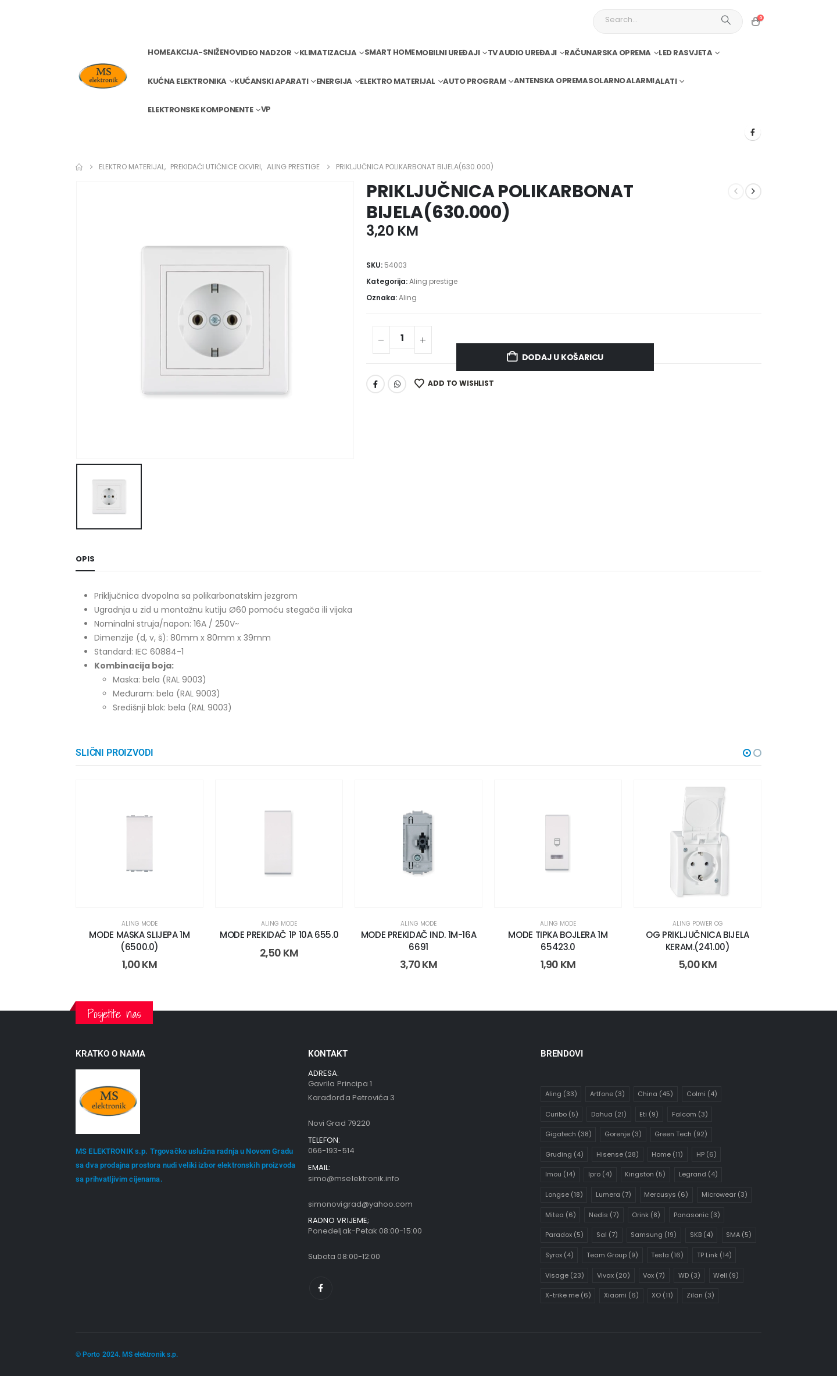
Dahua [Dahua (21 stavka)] (609, 1114)
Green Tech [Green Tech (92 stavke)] (680, 1134)
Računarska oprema (607, 52)
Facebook (375, 384)
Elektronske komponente (200, 109)
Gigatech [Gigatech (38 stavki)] (568, 1134)
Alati (666, 81)
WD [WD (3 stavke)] (689, 1275)
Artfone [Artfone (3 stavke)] (607, 1093)
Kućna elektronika (187, 81)
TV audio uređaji (522, 52)
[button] (747, 753)
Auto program (474, 81)
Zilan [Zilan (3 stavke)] (700, 1295)
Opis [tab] (85, 558)
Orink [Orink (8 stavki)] (646, 1214)
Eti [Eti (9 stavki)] (649, 1114)
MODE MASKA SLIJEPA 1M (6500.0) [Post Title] (139, 940)
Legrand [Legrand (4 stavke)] (698, 1174)
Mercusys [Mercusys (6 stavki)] (666, 1194)
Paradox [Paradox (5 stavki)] (564, 1234)
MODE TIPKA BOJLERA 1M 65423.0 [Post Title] (557, 940)
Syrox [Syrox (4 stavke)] (559, 1255)
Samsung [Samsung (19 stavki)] (654, 1234)
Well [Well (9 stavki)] (726, 1275)
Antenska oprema (551, 80)
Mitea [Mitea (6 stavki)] (560, 1214)
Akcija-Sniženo (202, 52)
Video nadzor (263, 52)
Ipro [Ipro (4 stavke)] (600, 1174)
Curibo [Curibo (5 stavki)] (561, 1114)
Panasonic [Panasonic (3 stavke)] (697, 1214)
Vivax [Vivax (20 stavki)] (613, 1275)
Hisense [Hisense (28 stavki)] (617, 1154)
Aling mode (139, 923)
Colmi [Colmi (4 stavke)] (701, 1093)
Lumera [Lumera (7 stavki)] (613, 1194)
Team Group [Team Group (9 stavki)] (612, 1255)
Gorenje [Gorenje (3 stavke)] (623, 1134)
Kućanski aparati (271, 81)
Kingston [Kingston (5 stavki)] (645, 1174)
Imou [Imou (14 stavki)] (560, 1174)
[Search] (726, 20)
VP (266, 109)
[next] (753, 191)
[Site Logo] (103, 76)
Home (159, 52)
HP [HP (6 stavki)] (706, 1154)
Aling (408, 298)
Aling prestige (433, 281)
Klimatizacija (328, 52)
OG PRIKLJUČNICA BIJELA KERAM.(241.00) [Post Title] (697, 940)
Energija (334, 81)
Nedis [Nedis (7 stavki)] (604, 1214)
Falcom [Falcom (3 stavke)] (690, 1114)
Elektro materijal (397, 81)
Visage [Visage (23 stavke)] (564, 1275)
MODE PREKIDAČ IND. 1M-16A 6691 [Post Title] (419, 940)
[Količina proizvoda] (402, 337)
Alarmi (640, 80)
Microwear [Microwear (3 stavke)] (724, 1194)
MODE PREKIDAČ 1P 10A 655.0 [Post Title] (279, 935)
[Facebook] (753, 132)
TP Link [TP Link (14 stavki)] (714, 1255)
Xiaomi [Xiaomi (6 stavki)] (621, 1295)
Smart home (389, 52)
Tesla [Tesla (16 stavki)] (667, 1255)
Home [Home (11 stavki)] (667, 1154)
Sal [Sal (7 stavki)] (607, 1234)
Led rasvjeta (685, 52)
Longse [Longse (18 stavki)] (564, 1194)
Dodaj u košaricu (563, 357)
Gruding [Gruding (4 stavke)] (564, 1154)
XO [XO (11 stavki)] (662, 1295)
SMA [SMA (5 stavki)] (739, 1234)
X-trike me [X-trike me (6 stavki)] (568, 1295)
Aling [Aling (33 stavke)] (561, 1093)
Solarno (606, 80)
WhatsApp (397, 384)
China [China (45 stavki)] (655, 1093)
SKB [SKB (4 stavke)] (701, 1234)
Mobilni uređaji (448, 52)
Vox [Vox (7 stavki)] (654, 1275)
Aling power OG (698, 923)
